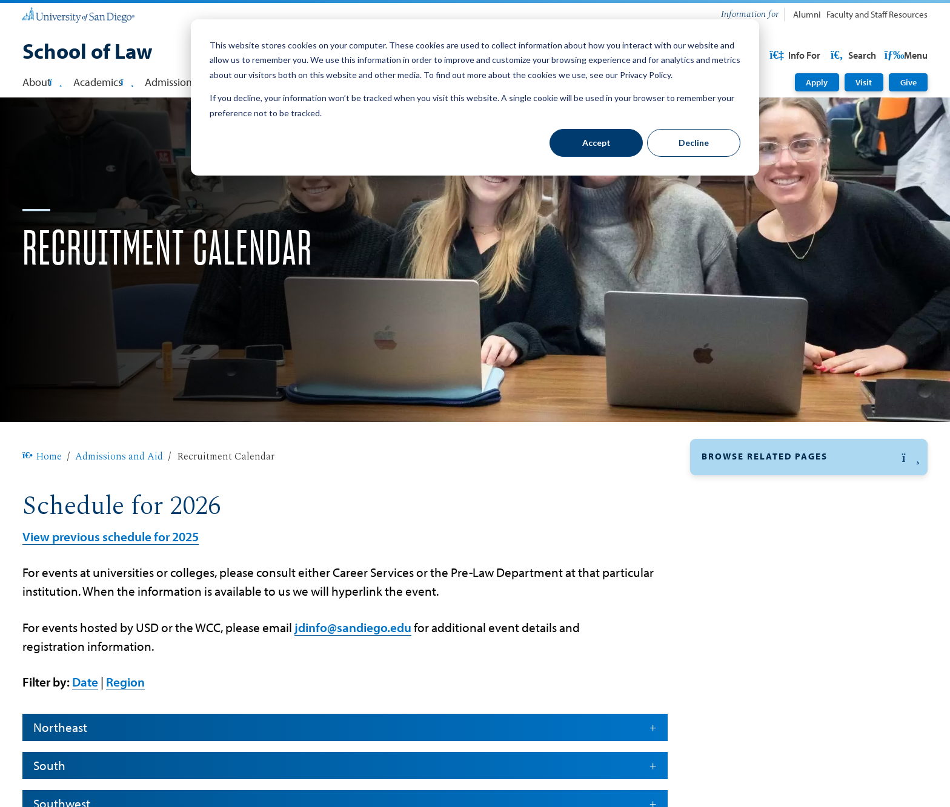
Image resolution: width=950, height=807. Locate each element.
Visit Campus (733, 727)
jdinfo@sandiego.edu (352, 666)
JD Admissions (736, 585)
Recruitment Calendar (752, 528)
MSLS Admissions (743, 641)
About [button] (42, 81)
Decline (694, 142)
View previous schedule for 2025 (110, 575)
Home (42, 495)
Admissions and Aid (119, 495)
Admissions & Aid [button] (189, 81)
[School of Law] (87, 53)
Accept (596, 142)
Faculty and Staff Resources (877, 14)
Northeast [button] (344, 766)
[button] (809, 496)
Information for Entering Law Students (791, 785)
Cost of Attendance (746, 699)
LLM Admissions (740, 613)
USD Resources (830, 55)
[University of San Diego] (78, 15)
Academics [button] (103, 81)
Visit (863, 82)
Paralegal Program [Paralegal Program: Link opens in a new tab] (745, 671)
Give (908, 82)
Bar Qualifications (743, 756)
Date (85, 720)
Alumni (807, 14)
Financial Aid (732, 556)
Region (125, 720)
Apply (817, 82)
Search (904, 55)
